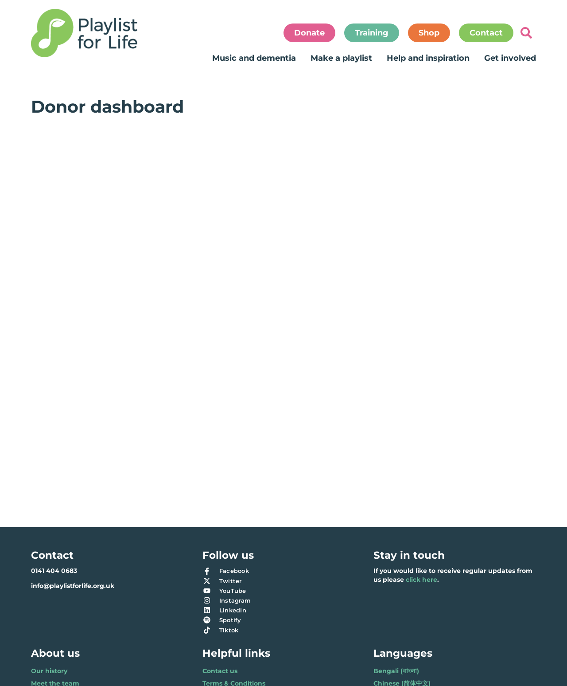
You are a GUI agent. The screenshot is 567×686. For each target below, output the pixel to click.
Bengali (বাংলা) (396, 671)
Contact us (219, 671)
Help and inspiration (428, 58)
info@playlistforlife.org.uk (72, 586)
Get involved (510, 58)
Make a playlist (341, 58)
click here (421, 580)
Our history (49, 671)
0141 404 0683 (54, 571)
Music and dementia (254, 58)
